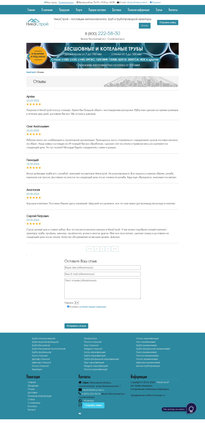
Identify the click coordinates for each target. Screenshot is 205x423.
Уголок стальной (40, 366)
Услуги (79, 9)
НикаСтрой (30, 72)
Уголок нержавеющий (147, 338)
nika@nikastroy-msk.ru (137, 2)
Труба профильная (41, 352)
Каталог (32, 409)
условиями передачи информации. (93, 307)
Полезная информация (138, 9)
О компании (47, 9)
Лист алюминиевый (145, 342)
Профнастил (90, 338)
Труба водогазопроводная (45, 342)
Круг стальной (91, 345)
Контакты (173, 9)
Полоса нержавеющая (95, 369)
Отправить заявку (167, 22)
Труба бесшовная (41, 345)
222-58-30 (102, 33)
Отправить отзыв (76, 326)
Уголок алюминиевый (147, 359)
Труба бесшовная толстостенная (48, 348)
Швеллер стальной (41, 362)
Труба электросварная (43, 338)
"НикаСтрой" (162, 382)
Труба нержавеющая (95, 355)
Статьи (159, 9)
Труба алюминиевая (146, 345)
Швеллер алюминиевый (148, 362)
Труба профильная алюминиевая (153, 348)
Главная (31, 9)
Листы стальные (40, 355)
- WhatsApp (86, 400)
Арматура (37, 369)
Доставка (116, 9)
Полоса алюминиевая (147, 355)
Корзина (155, 2)
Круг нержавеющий (94, 362)
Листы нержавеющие (95, 352)
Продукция (64, 9)
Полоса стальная (92, 342)
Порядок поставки (97, 9)
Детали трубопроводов (148, 366)
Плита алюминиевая (146, 352)
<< (90, 248)
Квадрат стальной (93, 348)
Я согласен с (86, 307)
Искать (144, 25)
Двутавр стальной (41, 359)
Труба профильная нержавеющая (101, 359)
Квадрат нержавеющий (96, 366)
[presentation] (87, 316)
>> (115, 248)
